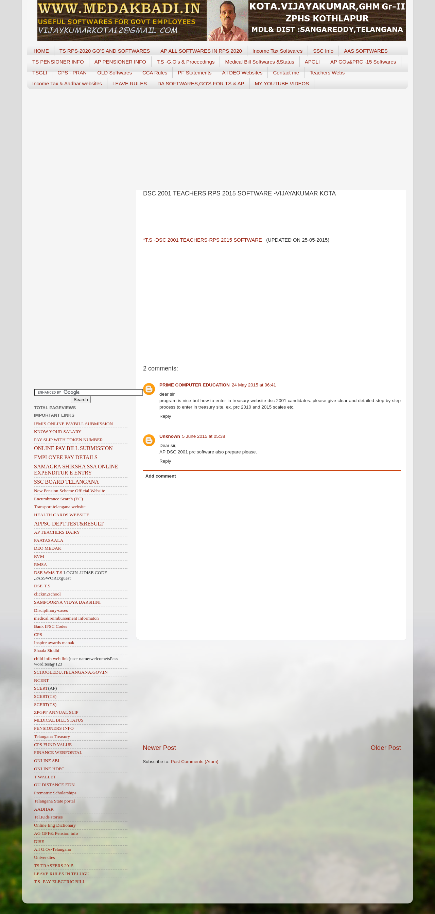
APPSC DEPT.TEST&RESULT (69, 524)
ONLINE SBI (46, 760)
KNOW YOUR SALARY (58, 431)
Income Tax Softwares (277, 51)
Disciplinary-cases (51, 610)
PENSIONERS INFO (54, 728)
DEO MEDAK (48, 548)
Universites (44, 857)
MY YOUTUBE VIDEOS (282, 83)
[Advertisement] (217, 137)
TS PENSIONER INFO (58, 62)
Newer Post (159, 747)
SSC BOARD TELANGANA (66, 482)
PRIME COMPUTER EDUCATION (194, 384)
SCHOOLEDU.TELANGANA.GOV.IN (71, 672)
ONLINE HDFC (49, 768)
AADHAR (44, 809)
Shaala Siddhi (46, 650)
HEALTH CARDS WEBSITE (61, 514)
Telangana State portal (54, 801)
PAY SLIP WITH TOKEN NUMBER (68, 439)
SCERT (41, 688)
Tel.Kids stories (48, 817)
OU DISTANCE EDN (54, 784)
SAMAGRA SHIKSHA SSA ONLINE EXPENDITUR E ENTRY (76, 470)
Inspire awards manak (54, 642)
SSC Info (323, 51)
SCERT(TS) (45, 696)
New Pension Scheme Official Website (69, 490)
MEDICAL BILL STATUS (59, 720)
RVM (39, 556)
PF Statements (194, 72)
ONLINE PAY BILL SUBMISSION (73, 448)
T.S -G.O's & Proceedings (185, 62)
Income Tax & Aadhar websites (67, 83)
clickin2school (47, 594)
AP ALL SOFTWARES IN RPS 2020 (201, 51)
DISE (39, 841)
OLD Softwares (114, 72)
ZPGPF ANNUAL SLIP (56, 712)
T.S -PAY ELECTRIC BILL (59, 881)
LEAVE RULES (129, 83)
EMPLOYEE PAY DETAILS (66, 457)
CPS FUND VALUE (53, 744)
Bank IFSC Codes (50, 626)
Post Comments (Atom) (195, 761)
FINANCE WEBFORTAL (58, 752)
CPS (38, 634)
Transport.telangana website (60, 506)
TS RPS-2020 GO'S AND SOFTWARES (104, 51)
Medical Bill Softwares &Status (259, 62)
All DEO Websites (242, 72)
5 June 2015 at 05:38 (203, 436)
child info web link (51, 658)
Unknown (169, 436)
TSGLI (39, 72)
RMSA (40, 564)
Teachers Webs (327, 72)
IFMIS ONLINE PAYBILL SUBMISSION (73, 423)
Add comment (160, 476)
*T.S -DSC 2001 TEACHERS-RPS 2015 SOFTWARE (203, 240)
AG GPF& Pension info (56, 833)
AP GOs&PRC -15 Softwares (363, 62)
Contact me (286, 72)
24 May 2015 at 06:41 (254, 384)
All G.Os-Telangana (52, 849)
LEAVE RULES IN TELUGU (61, 873)
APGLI (312, 62)
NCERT (41, 680)
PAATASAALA (48, 540)
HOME (41, 51)
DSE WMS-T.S (48, 572)
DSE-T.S (42, 585)
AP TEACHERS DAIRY (57, 532)
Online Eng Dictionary (55, 825)
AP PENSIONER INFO (120, 62)
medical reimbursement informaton (66, 618)
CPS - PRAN (72, 72)
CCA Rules (154, 72)
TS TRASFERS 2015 (53, 865)
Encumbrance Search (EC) (58, 498)
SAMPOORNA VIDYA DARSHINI (67, 602)
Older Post (386, 747)
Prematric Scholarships (55, 792)
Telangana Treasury (52, 736)
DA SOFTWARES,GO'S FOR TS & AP (200, 83)
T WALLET (45, 776)
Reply (165, 416)
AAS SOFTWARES (366, 51)
